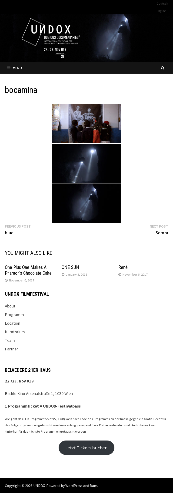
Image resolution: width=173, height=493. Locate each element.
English (161, 11)
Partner (11, 349)
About (10, 306)
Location (12, 323)
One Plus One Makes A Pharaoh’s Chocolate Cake (28, 270)
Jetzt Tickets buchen (86, 448)
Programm (14, 314)
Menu (14, 67)
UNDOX (39, 485)
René (123, 267)
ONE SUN (70, 267)
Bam (93, 485)
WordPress (74, 485)
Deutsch (162, 3)
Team (10, 340)
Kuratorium (15, 331)
